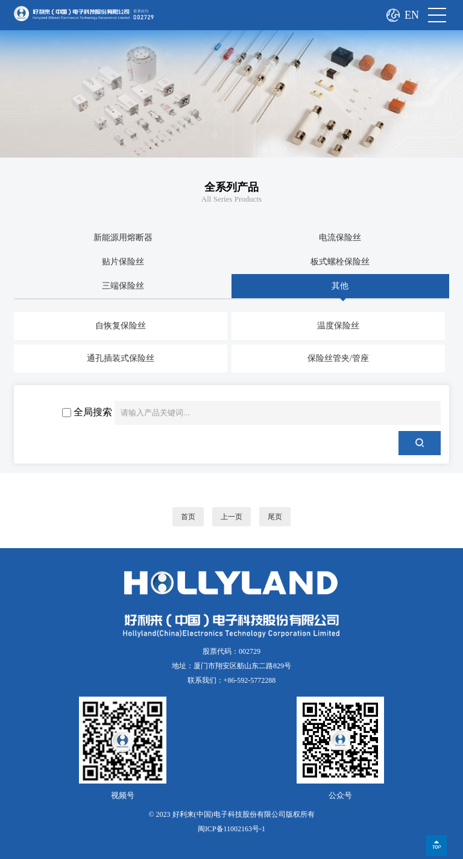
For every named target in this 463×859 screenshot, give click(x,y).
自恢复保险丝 (120, 325)
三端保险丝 (123, 285)
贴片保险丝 (123, 261)
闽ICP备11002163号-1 (231, 829)
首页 (188, 516)
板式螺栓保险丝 (340, 261)
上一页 (231, 516)
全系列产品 (231, 187)
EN (412, 15)
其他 (340, 285)
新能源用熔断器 (123, 237)
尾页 (275, 516)
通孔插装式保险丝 (120, 358)
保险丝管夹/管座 (338, 358)
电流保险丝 (340, 237)
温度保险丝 (338, 325)
